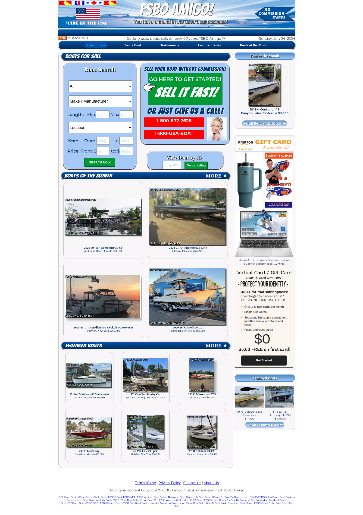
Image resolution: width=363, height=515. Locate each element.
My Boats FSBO (110, 500)
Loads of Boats (277, 500)
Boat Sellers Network (166, 497)
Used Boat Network (146, 503)
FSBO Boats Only (264, 503)
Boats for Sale (95, 45)
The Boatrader (259, 500)
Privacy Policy (170, 483)
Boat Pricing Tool (89, 497)
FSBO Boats (107, 503)
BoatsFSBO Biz (124, 503)
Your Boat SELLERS (152, 500)
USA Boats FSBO (201, 500)
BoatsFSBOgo (69, 503)
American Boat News (240, 503)
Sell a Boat (133, 45)
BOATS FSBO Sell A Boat (264, 497)
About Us (211, 483)
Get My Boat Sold (216, 503)
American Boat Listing (172, 503)
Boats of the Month (254, 45)
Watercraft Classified (177, 500)
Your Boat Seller (130, 500)
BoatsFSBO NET (125, 497)
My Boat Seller (203, 497)
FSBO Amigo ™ (212, 38)
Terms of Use (145, 483)
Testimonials (169, 45)
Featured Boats (209, 45)
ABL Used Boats (68, 497)
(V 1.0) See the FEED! (75, 38)
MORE (216, 176)
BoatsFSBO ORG (88, 503)
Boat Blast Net (91, 500)
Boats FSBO (108, 497)
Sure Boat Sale (195, 503)
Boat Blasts (186, 497)
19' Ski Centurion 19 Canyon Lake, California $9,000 (264, 111)
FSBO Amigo (144, 497)
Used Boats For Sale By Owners (231, 500)
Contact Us (192, 483)
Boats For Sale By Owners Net (230, 497)
